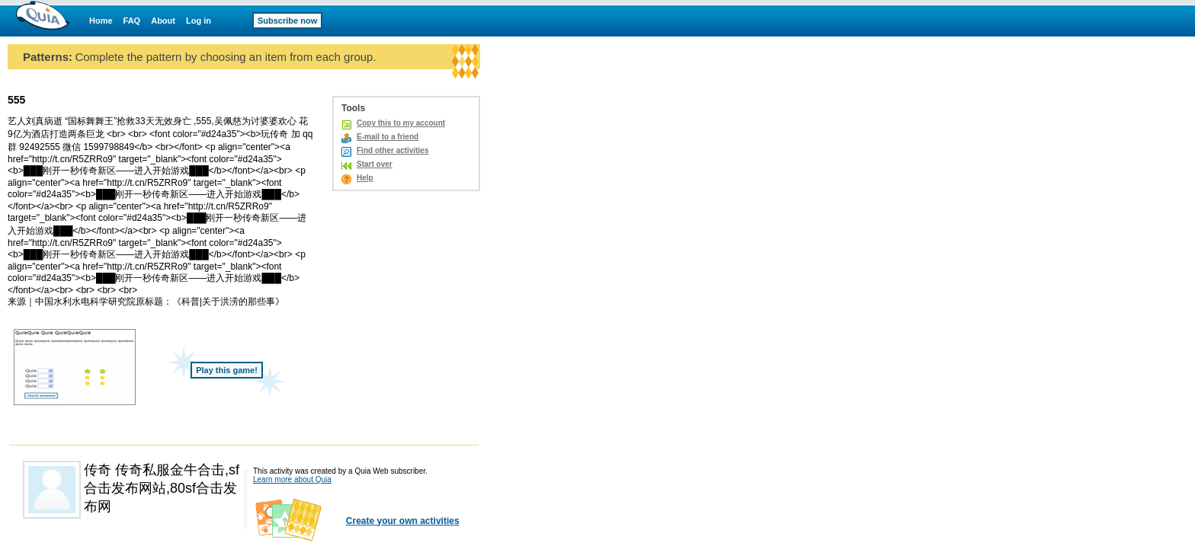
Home (101, 20)
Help (365, 178)
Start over (374, 164)
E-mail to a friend (387, 137)
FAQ (132, 20)
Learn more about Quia (292, 479)
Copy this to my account (401, 123)
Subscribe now (287, 20)
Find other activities (392, 150)
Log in (198, 20)
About (163, 20)
